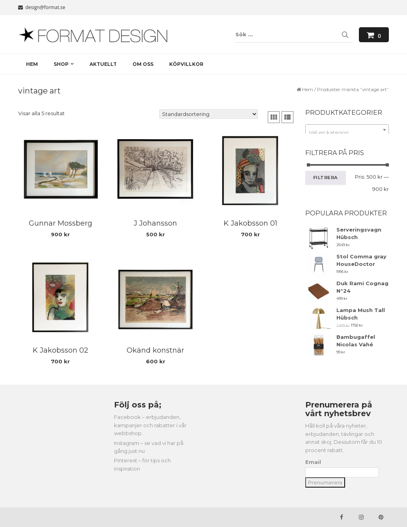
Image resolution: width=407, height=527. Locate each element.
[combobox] (347, 129)
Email (313, 462)
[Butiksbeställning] (208, 114)
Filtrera (325, 177)
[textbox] (347, 133)
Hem (307, 89)
